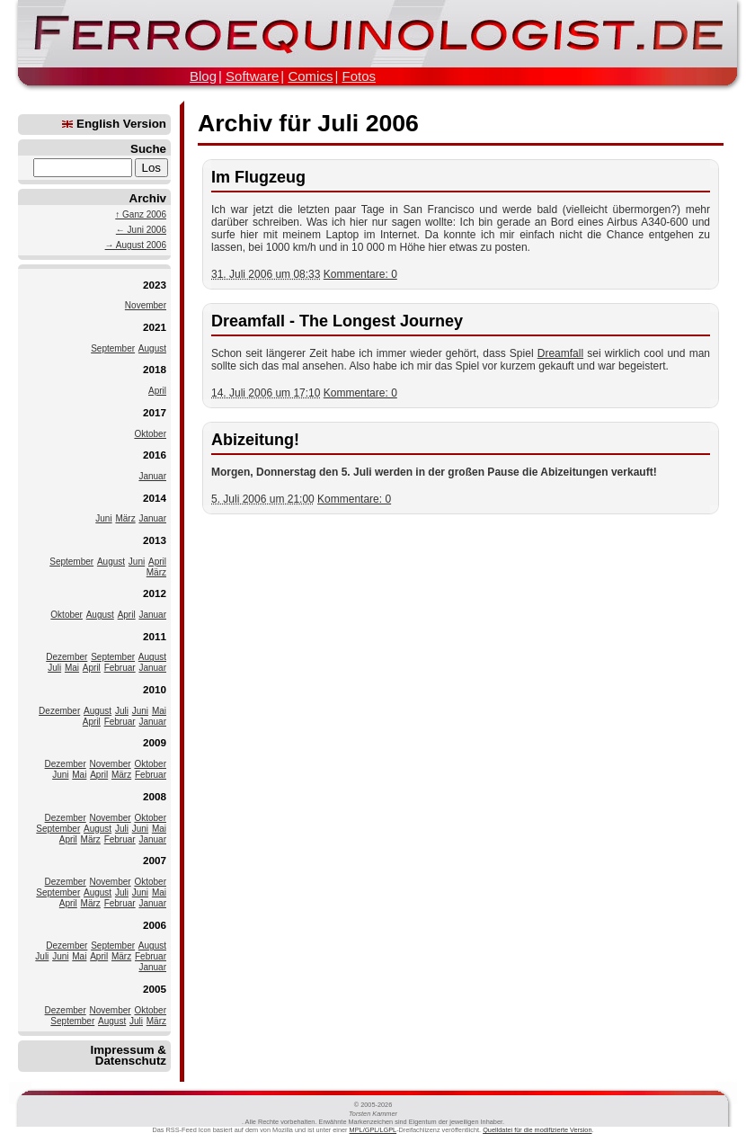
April (157, 391)
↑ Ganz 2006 (140, 214)
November (145, 305)
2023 (154, 284)
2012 (154, 593)
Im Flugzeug (258, 177)
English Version (114, 123)
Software (252, 76)
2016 (154, 454)
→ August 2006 (135, 245)
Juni (103, 518)
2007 (154, 860)
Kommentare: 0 (360, 274)
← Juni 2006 (141, 230)
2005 (154, 989)
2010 (154, 689)
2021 (154, 327)
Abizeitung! (255, 440)
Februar (120, 668)
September (113, 348)
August (152, 348)
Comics (310, 76)
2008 (154, 796)
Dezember (66, 657)
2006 (154, 925)
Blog (203, 76)
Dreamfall (560, 353)
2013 (154, 540)
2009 (154, 742)
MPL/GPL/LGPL (373, 1130)
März (125, 518)
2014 (154, 498)
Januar (152, 476)
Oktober (150, 434)
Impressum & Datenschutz (128, 1055)
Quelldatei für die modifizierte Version (537, 1130)
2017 (154, 412)
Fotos (359, 76)
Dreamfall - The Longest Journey (337, 321)
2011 (154, 636)
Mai (72, 668)
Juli (54, 668)
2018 (154, 369)
